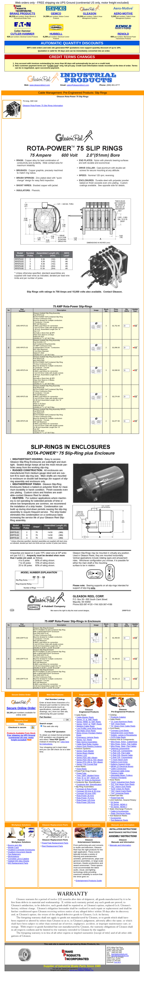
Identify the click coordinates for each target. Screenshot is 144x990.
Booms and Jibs (15, 845)
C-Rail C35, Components (121, 757)
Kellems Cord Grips (119, 762)
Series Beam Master (85, 753)
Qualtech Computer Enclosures (21, 850)
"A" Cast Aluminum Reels (121, 721)
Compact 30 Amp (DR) (86, 793)
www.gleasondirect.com (39, 85)
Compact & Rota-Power (86, 789)
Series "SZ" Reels (84, 740)
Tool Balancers (14, 854)
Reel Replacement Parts (52, 846)
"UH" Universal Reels (120, 793)
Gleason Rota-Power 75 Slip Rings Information (43, 105)
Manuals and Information (120, 845)
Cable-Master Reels (85, 717)
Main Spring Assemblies (86, 742)
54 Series (115, 802)
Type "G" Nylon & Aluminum (88, 780)
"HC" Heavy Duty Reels (121, 786)
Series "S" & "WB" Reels (87, 719)
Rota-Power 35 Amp (85, 796)
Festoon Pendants (119, 777)
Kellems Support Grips (120, 764)
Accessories (116, 818)
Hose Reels (81, 769)
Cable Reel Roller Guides (87, 744)
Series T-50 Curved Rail (86, 764)
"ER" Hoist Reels (118, 724)
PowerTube (81, 773)
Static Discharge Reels (120, 813)
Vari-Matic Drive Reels (86, 731)
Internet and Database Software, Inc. (81, 970)
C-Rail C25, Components (121, 751)
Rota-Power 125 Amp (85, 800)
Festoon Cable (117, 773)
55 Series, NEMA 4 (119, 804)
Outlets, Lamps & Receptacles (124, 735)
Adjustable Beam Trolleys (122, 775)
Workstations (13, 856)
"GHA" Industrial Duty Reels (123, 782)
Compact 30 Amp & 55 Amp (88, 791)
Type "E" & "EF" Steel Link (87, 778)
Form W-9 (117, 962)
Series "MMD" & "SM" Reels (88, 722)
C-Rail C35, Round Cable (122, 755)
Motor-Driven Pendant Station (89, 733)
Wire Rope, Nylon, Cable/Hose (124, 742)
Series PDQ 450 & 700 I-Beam (89, 760)
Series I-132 (81, 755)
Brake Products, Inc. (85, 968)
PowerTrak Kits (117, 798)
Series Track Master (85, 751)
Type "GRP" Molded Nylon (87, 775)
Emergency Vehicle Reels (87, 737)
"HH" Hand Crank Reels (121, 791)
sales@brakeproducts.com (120, 956)
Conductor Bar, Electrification (89, 784)
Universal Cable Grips (120, 771)
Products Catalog (118, 717)
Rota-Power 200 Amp (85, 802)
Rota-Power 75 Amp (85, 798)
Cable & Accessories (119, 811)
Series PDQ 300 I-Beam (86, 757)
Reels (78, 735)
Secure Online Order (21, 708)
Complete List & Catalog (18, 859)
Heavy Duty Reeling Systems (89, 746)
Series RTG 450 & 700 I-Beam (89, 762)
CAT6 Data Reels (118, 737)
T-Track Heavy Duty (119, 760)
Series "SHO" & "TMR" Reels (89, 724)
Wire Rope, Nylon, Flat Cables (124, 744)
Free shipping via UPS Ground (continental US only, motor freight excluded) (21, 737)
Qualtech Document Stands (20, 852)
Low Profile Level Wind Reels (89, 728)
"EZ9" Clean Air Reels (120, 789)
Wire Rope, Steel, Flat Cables (123, 746)
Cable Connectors (118, 768)
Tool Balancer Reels (119, 820)
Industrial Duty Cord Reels (122, 733)
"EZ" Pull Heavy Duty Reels (122, 784)
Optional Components (120, 748)
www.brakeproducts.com (119, 954)
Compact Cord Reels (120, 730)
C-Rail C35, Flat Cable (120, 753)
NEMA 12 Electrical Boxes (122, 766)
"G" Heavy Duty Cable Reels (123, 726)
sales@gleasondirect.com (78, 85)
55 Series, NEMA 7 (119, 807)
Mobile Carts (13, 847)
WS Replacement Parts (18, 863)
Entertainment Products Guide (89, 880)
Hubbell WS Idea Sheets (18, 861)
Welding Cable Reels (85, 726)
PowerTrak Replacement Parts (55, 843)
